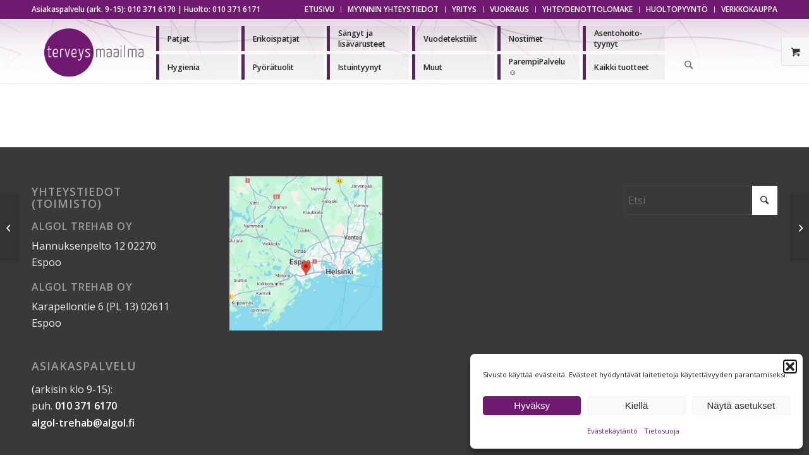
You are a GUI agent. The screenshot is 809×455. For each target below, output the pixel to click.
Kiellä (636, 405)
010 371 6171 (236, 9)
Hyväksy (532, 405)
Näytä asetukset (741, 405)
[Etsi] (688, 65)
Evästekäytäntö (612, 430)
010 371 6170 (152, 9)
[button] (790, 366)
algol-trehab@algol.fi (83, 423)
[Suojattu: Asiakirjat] (10, 227)
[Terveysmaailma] (93, 53)
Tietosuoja (661, 430)
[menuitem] (319, 9)
